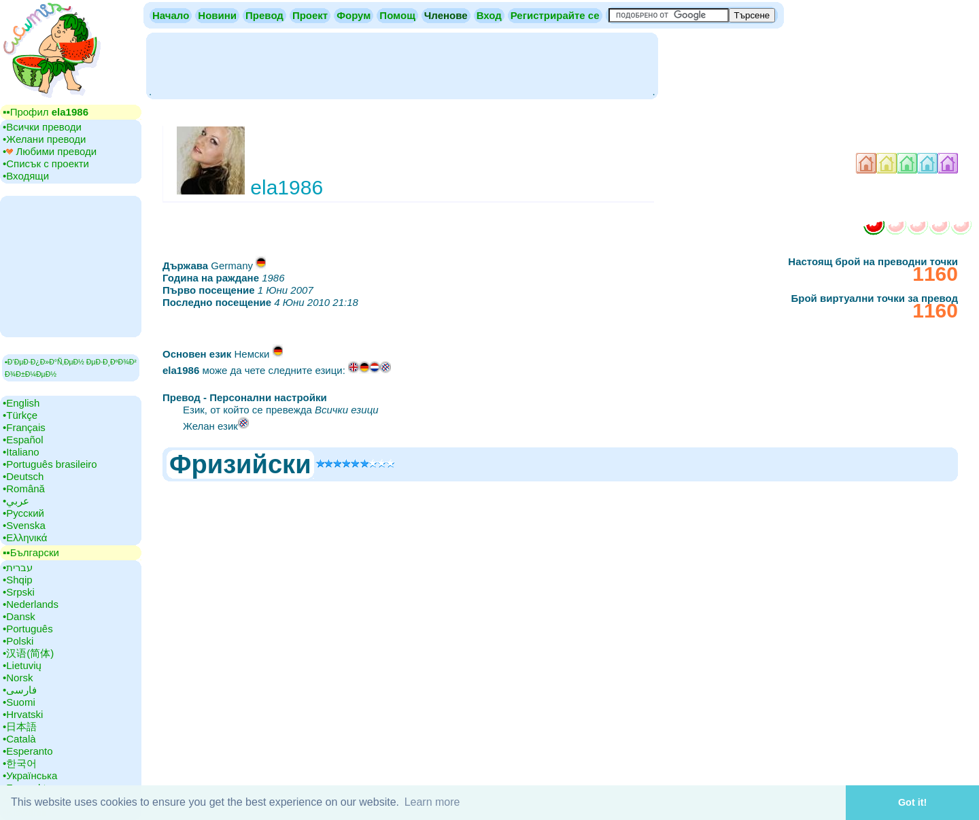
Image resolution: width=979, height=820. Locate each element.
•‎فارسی (20, 690)
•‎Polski (18, 641)
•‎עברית (18, 567)
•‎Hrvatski (23, 714)
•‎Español (23, 439)
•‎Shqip (18, 579)
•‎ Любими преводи (50, 151)
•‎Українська (30, 775)
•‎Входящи (26, 176)
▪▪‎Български (31, 552)
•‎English (21, 403)
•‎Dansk (19, 616)
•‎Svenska (24, 525)
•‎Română (24, 488)
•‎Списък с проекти (46, 163)
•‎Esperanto (28, 751)
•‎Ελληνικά (25, 537)
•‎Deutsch (23, 476)
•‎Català (19, 739)
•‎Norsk (18, 677)
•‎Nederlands (30, 604)
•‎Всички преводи (42, 127)
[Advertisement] (401, 64)
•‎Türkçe (20, 415)
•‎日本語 (20, 726)
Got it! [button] (912, 802)
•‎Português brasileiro (50, 464)
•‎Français (24, 427)
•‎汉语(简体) (28, 653)
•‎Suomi (19, 702)
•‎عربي (16, 501)
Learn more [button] (432, 802)
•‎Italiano (21, 452)
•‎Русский (23, 513)
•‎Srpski (19, 592)
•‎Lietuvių (22, 665)
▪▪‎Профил (45, 112)
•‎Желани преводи (44, 139)
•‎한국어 (20, 763)
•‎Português (28, 628)
